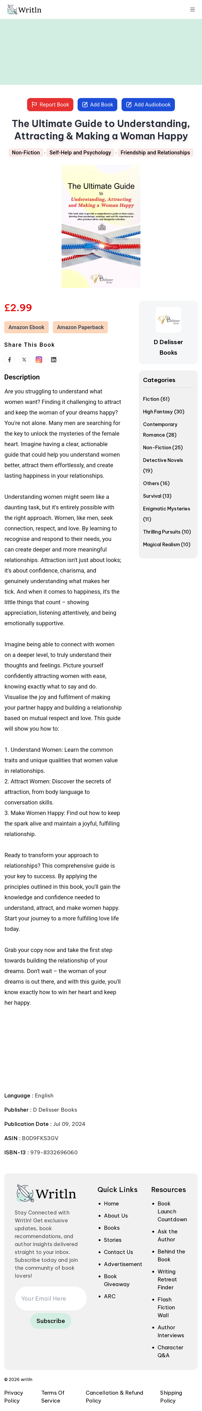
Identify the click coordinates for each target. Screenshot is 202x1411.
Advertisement (123, 1264)
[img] (31, 9)
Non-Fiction (26, 152)
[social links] (9, 359)
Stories (113, 1240)
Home (111, 1203)
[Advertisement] (101, 48)
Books (112, 1227)
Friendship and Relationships (155, 152)
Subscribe (51, 1321)
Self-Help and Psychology (80, 152)
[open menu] (192, 9)
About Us (116, 1215)
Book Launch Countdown (172, 1211)
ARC (110, 1296)
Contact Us (118, 1252)
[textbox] (63, 696)
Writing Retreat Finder (167, 1279)
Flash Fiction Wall (166, 1307)
